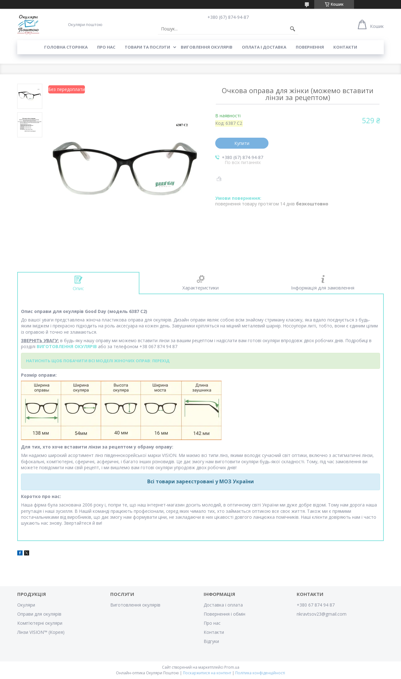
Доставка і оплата (223, 605)
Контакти (345, 47)
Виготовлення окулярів (135, 605)
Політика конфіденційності (260, 673)
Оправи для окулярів (39, 614)
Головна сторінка (66, 47)
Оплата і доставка (264, 47)
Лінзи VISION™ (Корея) (41, 632)
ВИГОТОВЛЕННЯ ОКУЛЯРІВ (67, 346)
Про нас (106, 47)
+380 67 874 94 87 (316, 605)
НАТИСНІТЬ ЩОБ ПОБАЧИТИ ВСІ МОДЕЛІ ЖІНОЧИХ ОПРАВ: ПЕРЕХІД (97, 360)
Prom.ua (231, 667)
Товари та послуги (147, 47)
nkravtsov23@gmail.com (321, 614)
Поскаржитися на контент (207, 673)
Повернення (310, 47)
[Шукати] (292, 29)
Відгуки (211, 641)
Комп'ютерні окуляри (39, 623)
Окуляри (26, 605)
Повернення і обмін (224, 614)
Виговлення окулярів (206, 47)
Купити (241, 143)
